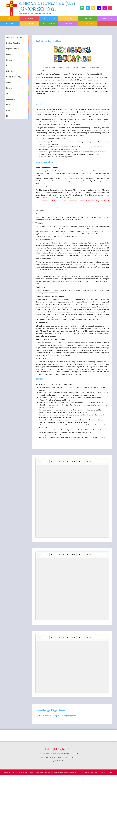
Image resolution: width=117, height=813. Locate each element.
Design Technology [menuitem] (13, 77)
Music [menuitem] (8, 105)
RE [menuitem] (7, 65)
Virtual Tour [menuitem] (10, 23)
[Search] (99, 499)
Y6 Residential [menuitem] (29, 23)
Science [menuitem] (9, 60)
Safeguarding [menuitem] (87, 18)
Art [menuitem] (7, 94)
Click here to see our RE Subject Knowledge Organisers (55, 754)
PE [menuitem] (7, 116)
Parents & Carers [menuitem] (49, 18)
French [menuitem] (8, 110)
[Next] (51, 499)
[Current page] (44, 499)
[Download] (79, 499)
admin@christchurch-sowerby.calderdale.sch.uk (59, 795)
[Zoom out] (68, 499)
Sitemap (94, 810)
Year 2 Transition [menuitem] (49, 23)
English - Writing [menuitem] (12, 49)
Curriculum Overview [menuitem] (14, 37)
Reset (74, 499)
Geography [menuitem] (10, 82)
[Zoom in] (63, 499)
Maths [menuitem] (8, 54)
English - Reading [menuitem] (13, 43)
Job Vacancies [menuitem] (68, 23)
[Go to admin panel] (106, 810)
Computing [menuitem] (10, 99)
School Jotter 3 (70, 810)
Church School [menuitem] (29, 18)
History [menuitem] (9, 88)
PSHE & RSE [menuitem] (10, 71)
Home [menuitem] (10, 18)
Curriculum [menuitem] (68, 18)
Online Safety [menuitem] (107, 18)
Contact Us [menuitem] (88, 23)
